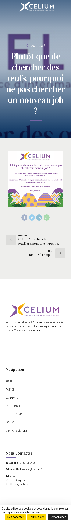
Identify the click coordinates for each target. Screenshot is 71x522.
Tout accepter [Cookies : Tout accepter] (15, 517)
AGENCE (10, 389)
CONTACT (11, 422)
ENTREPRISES (13, 406)
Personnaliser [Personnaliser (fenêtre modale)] (58, 517)
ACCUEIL (10, 381)
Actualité (38, 45)
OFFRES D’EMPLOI (15, 414)
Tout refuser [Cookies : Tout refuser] (36, 517)
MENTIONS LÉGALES (16, 430)
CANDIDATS (12, 397)
